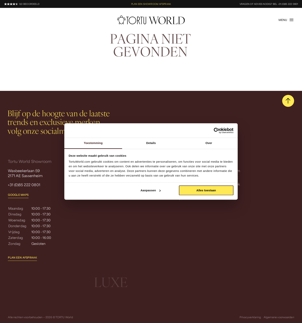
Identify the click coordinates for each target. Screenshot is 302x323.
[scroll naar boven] (288, 101)
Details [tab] (151, 143)
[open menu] (286, 19)
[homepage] (151, 19)
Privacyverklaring (250, 317)
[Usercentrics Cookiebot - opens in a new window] (216, 130)
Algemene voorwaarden (279, 317)
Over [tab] (209, 143)
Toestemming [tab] (93, 143)
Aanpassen (151, 190)
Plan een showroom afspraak (151, 4)
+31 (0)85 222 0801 (24, 184)
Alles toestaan (206, 190)
